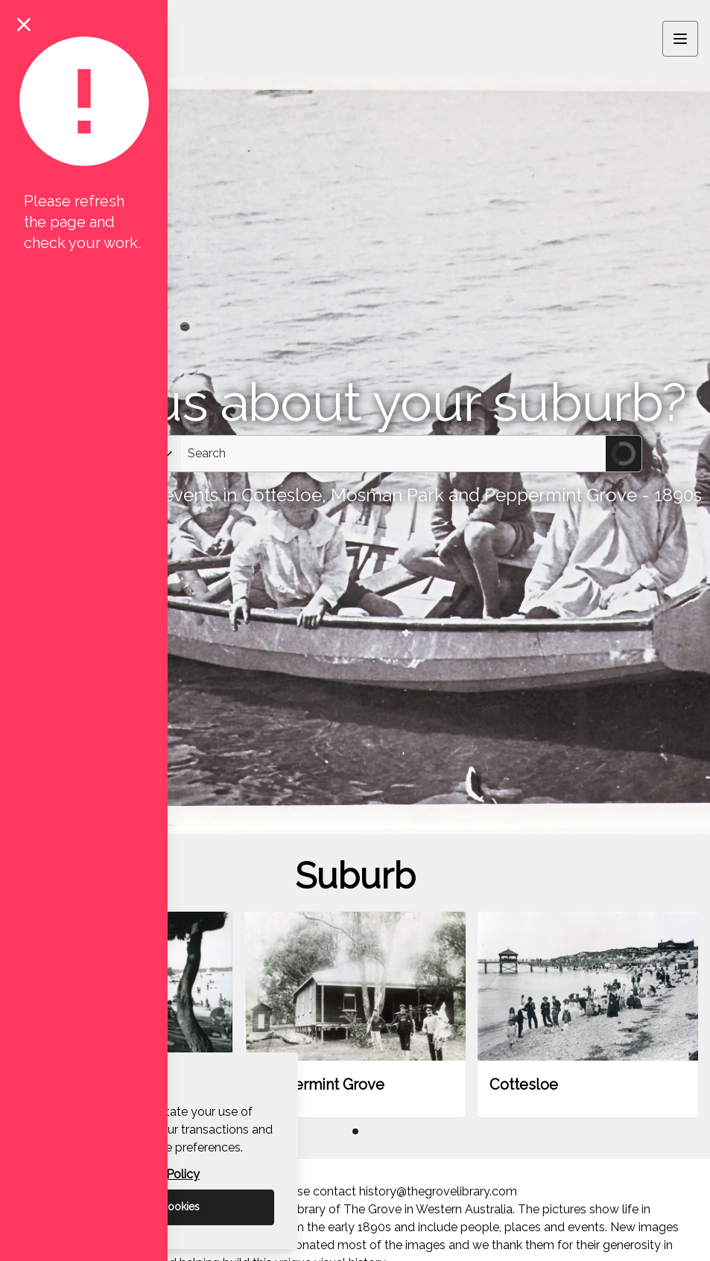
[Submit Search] (623, 453)
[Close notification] (24, 24)
